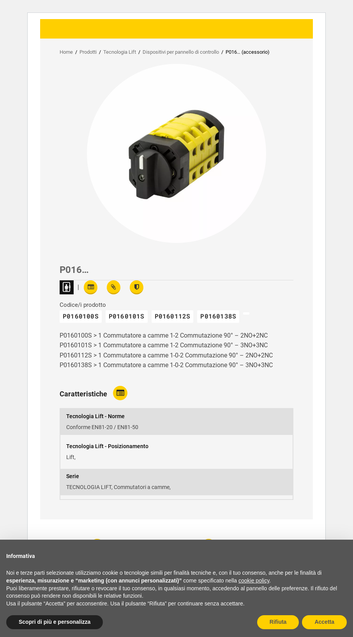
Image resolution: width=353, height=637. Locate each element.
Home (66, 52)
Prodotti (88, 52)
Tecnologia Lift (119, 52)
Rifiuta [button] (278, 622)
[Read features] (90, 287)
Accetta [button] (324, 622)
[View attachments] (113, 287)
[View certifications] (136, 287)
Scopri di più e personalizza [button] (54, 622)
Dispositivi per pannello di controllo (181, 52)
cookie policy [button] (253, 580)
